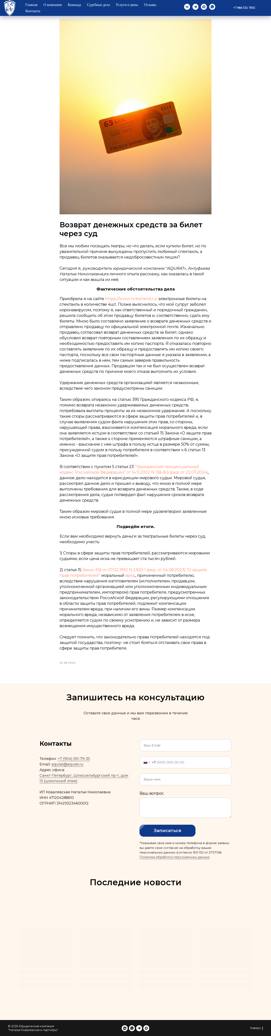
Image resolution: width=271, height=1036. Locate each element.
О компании (52, 5)
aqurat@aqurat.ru (67, 764)
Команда (74, 5)
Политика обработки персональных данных (174, 857)
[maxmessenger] (204, 7)
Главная (31, 5)
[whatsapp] (212, 7)
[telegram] (195, 7)
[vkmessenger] (125, 1028)
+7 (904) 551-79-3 (73, 759)
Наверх (256, 1028)
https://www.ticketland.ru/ (131, 298)
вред (130, 575)
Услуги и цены (127, 5)
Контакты (32, 11)
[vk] (187, 7)
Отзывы (150, 5)
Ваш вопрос (151, 793)
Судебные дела (98, 5)
